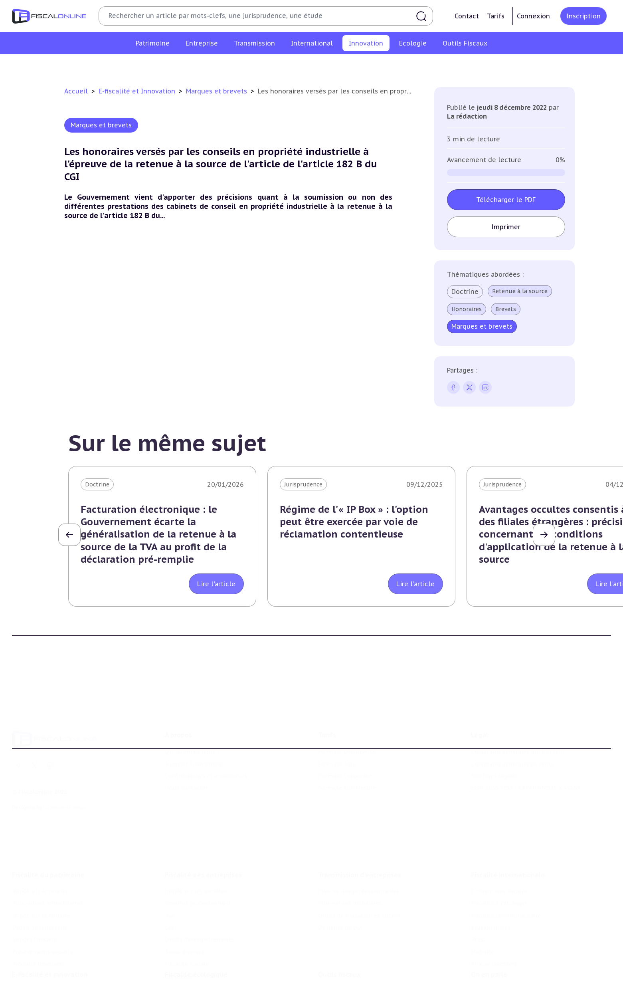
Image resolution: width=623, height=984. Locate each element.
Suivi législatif (338, 975)
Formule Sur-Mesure (347, 750)
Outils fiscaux (339, 935)
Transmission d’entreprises (359, 824)
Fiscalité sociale (187, 913)
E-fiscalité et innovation (49, 935)
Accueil (76, 91)
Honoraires (466, 309)
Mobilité (482, 901)
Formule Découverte (347, 714)
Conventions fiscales (499, 840)
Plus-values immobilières (47, 852)
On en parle (489, 935)
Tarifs (495, 16)
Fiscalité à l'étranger (499, 852)
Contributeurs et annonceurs (206, 738)
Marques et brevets (303, 65)
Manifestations (492, 975)
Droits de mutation (39, 876)
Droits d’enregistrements (199, 889)
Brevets (505, 309)
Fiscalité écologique (196, 935)
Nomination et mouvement (509, 951)
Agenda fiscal (336, 963)
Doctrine (465, 292)
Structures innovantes (235, 65)
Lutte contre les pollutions (203, 951)
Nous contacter (186, 750)
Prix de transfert (494, 913)
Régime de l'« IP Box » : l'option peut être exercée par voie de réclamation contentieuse (354, 521)
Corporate (179, 925)
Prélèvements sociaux (42, 901)
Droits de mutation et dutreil (359, 864)
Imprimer (505, 227)
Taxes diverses (184, 901)
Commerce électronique (373, 65)
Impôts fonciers (34, 889)
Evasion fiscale (491, 876)
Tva (169, 864)
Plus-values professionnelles (358, 840)
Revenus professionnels (198, 852)
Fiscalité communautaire (506, 864)
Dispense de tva (340, 876)
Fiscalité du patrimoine (48, 824)
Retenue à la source (520, 291)
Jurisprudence (303, 484)
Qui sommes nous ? (192, 714)
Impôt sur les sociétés (196, 840)
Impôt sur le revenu (40, 840)
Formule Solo (337, 726)
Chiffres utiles (338, 951)
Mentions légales (494, 738)
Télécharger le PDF (506, 200)
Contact (467, 16)
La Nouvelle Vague (65, 771)
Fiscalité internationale (508, 824)
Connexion (533, 16)
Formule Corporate (345, 738)
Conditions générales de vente (512, 726)
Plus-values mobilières (350, 852)
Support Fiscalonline (194, 726)
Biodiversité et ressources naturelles (216, 963)
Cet (169, 876)
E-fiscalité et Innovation (138, 91)
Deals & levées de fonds (504, 963)
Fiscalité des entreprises (203, 824)
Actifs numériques (499, 65)
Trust (479, 889)
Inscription (583, 16)
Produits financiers (38, 913)
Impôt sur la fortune (41, 864)
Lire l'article (216, 584)
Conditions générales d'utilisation (517, 714)
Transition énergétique (197, 975)
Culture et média (440, 65)
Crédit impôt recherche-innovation (146, 65)
